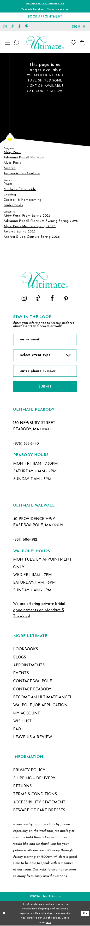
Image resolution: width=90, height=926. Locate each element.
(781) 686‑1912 (25, 540)
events (21, 674)
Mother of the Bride (20, 189)
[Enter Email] (45, 339)
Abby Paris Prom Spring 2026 (27, 215)
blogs (19, 658)
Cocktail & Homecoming (23, 199)
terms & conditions (35, 794)
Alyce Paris (12, 162)
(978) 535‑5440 (26, 444)
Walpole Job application (40, 705)
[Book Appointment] (45, 17)
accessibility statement (39, 803)
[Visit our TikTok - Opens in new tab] (12, 26)
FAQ (17, 730)
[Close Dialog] (4, 913)
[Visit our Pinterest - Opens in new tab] (26, 26)
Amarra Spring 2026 (20, 231)
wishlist (22, 722)
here (48, 922)
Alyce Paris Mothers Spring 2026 (30, 226)
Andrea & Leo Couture (22, 173)
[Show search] (16, 43)
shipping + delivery (34, 779)
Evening (10, 194)
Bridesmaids (13, 205)
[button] (79, 26)
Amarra (10, 168)
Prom (8, 184)
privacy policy (29, 771)
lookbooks (25, 649)
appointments (29, 666)
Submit (45, 387)
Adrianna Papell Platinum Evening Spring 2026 (41, 221)
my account (26, 714)
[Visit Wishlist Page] (73, 43)
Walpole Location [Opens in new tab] (58, 9)
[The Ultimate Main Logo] (45, 42)
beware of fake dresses (39, 811)
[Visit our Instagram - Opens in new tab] (5, 26)
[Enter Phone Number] (45, 371)
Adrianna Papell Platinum (24, 157)
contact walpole (32, 682)
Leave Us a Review (32, 737)
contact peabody (32, 690)
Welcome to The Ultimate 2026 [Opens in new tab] (45, 4)
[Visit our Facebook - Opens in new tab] (19, 26)
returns (22, 786)
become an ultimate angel (42, 698)
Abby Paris (12, 152)
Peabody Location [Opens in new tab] (32, 9)
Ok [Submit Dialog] (85, 913)
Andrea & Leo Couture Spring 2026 (32, 236)
